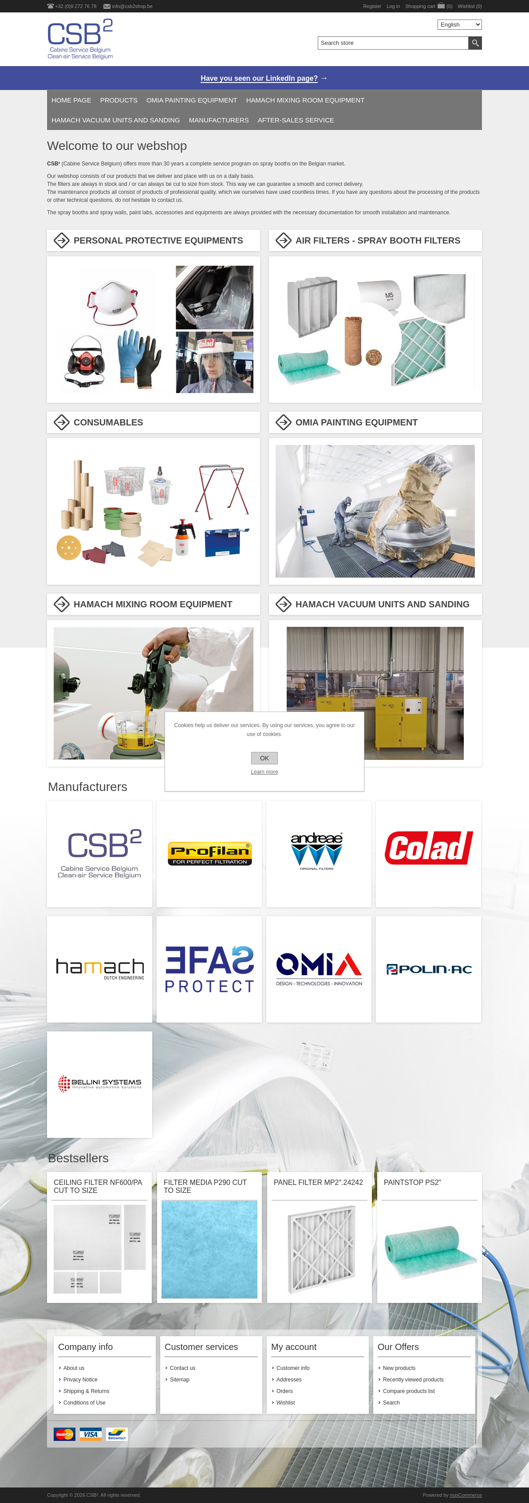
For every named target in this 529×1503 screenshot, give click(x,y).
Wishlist (285, 1403)
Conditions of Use (84, 1403)
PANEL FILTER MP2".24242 (318, 1182)
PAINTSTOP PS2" (412, 1182)
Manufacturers (219, 120)
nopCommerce (466, 1495)
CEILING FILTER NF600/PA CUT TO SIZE (98, 1186)
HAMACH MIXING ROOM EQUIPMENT (305, 100)
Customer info (293, 1368)
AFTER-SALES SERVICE (296, 120)
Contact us (182, 1368)
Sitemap (179, 1380)
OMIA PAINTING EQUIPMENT (191, 100)
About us (73, 1368)
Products (119, 100)
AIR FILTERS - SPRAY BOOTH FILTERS (378, 240)
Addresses (289, 1380)
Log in (393, 6)
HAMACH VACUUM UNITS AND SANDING (115, 120)
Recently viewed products (413, 1380)
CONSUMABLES (108, 422)
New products (399, 1368)
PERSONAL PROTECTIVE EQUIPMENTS (158, 240)
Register (372, 6)
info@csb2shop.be (132, 6)
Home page (71, 100)
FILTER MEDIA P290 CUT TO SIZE (205, 1186)
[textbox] (393, 43)
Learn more (264, 772)
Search (391, 1403)
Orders (284, 1391)
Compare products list (409, 1391)
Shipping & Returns (86, 1391)
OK (264, 758)
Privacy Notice (80, 1380)
